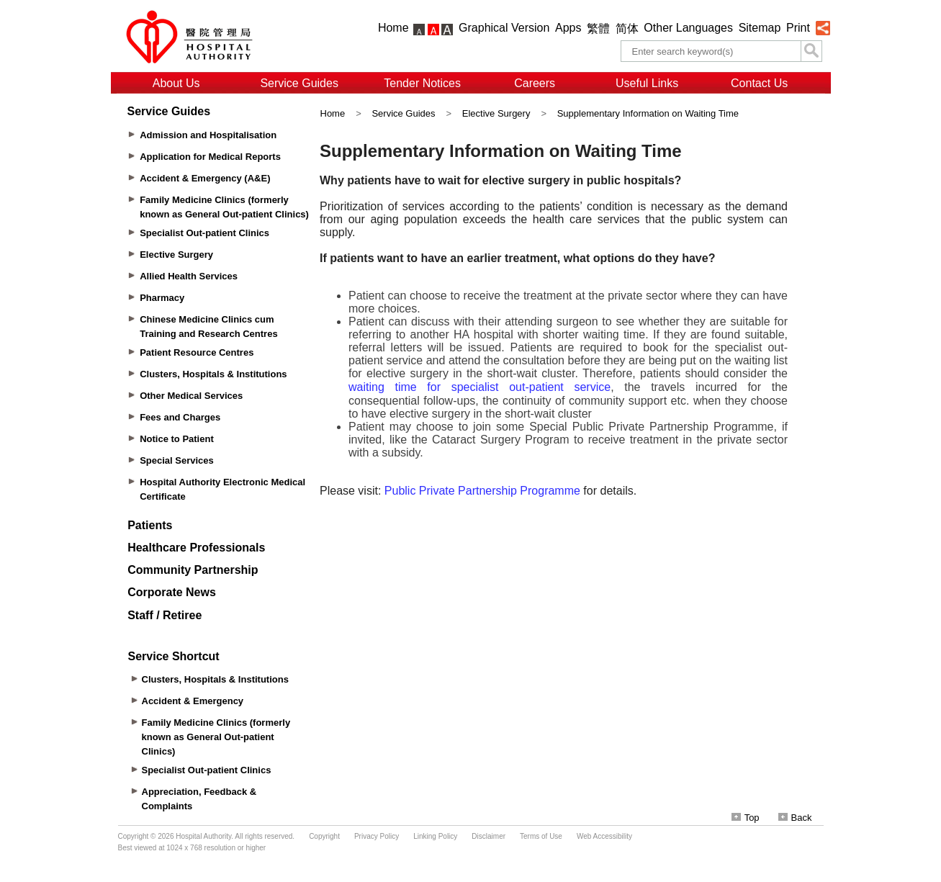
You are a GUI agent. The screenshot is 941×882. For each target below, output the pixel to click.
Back (795, 817)
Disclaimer (488, 836)
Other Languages (688, 28)
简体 (627, 28)
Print (798, 28)
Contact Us (759, 83)
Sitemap (760, 28)
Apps (568, 28)
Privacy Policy (376, 836)
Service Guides (299, 83)
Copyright (324, 836)
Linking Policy (435, 836)
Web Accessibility (604, 836)
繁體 (598, 28)
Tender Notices (422, 83)
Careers (534, 83)
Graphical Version (504, 28)
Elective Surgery (496, 113)
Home (393, 28)
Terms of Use (541, 836)
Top (745, 817)
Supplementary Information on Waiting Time (648, 113)
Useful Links (647, 83)
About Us (176, 83)
